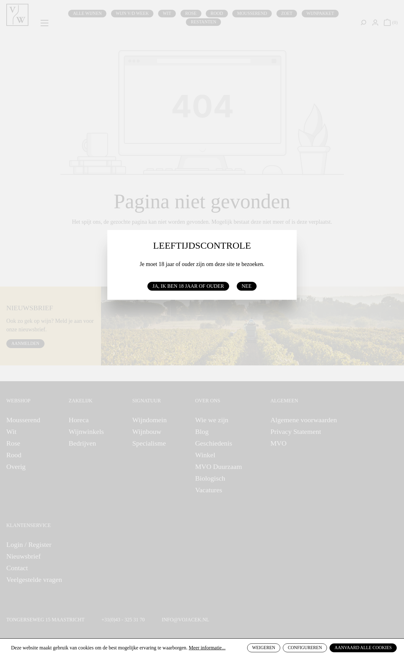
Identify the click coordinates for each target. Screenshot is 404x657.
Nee (247, 286)
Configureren (305, 647)
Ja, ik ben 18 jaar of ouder (188, 286)
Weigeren (263, 647)
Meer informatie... (207, 647)
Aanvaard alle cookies (363, 647)
